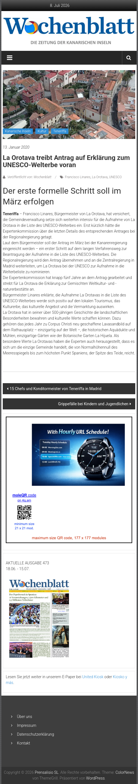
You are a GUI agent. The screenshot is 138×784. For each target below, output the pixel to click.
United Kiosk (93, 677)
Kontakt (23, 743)
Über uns (24, 716)
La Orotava (100, 177)
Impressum (26, 725)
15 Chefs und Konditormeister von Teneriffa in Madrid (55, 388)
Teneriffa (59, 131)
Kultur (42, 131)
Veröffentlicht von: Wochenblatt (29, 177)
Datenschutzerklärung (35, 734)
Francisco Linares (77, 177)
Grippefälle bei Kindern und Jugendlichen (93, 404)
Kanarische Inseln (18, 131)
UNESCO (115, 177)
